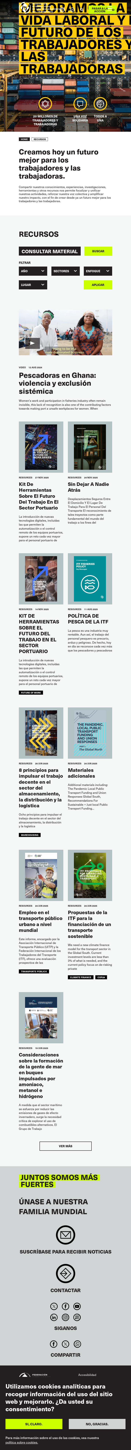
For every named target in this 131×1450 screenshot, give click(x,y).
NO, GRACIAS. (97, 1424)
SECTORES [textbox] (61, 271)
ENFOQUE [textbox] (93, 271)
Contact (65, 1275)
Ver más (65, 1146)
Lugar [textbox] (26, 285)
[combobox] (33, 271)
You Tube (77, 1306)
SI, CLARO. (33, 1424)
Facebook (65, 1306)
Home (24, 139)
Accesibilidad (87, 1375)
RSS (77, 1317)
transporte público (34, 971)
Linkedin (54, 1317)
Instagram (65, 1317)
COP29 (101, 977)
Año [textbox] (24, 271)
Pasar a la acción (100, 9)
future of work (31, 692)
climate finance (80, 977)
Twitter (54, 1306)
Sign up (65, 1236)
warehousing (29, 834)
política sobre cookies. (21, 1442)
